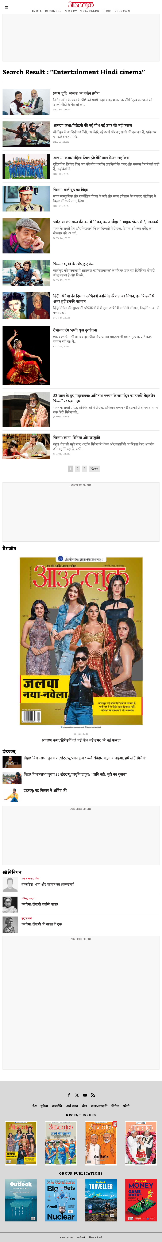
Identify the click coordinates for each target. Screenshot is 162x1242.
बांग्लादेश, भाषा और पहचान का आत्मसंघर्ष (48, 885)
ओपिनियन (12, 872)
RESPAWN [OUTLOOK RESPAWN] (122, 11)
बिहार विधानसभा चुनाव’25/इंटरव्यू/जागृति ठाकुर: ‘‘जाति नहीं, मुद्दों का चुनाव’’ (75, 774)
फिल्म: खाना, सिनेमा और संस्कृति (76, 438)
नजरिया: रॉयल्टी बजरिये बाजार (40, 905)
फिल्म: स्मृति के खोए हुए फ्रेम (73, 264)
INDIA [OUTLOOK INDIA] (37, 11)
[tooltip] (69, 1095)
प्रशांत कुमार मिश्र (30, 878)
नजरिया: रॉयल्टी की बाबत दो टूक (42, 925)
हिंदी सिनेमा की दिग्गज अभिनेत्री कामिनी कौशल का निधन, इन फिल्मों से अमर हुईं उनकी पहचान (103, 299)
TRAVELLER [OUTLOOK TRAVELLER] (89, 11)
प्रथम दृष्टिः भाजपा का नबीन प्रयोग (76, 93)
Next (94, 469)
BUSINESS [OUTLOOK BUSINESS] (53, 11)
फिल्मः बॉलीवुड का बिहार (70, 190)
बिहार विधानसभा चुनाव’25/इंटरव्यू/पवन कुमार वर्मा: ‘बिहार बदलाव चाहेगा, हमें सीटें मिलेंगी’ (85, 758)
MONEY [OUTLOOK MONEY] (71, 11)
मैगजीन (9, 549)
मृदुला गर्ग (27, 918)
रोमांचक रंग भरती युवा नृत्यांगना (75, 330)
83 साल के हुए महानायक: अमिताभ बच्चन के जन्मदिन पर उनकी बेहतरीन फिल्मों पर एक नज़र (104, 398)
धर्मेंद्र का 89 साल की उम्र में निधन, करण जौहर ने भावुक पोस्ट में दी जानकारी (106, 222)
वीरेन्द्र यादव (28, 898)
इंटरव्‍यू (9, 752)
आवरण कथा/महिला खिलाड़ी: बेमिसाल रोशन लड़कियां (91, 158)
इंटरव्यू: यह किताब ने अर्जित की (45, 791)
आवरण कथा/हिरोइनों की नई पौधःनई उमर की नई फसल (92, 125)
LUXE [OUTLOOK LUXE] (106, 11)
